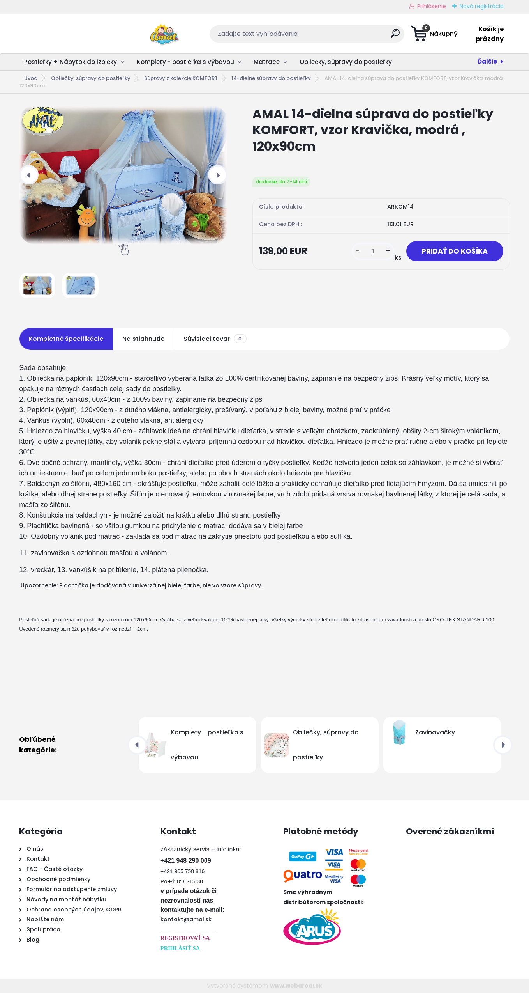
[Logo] (67, 33)
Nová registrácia (482, 6)
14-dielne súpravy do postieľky (271, 78)
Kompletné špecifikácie (66, 338)
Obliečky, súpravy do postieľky (346, 62)
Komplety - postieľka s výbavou (185, 62)
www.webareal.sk (296, 985)
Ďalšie (487, 61)
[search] (341, 36)
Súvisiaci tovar (214, 339)
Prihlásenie (431, 6)
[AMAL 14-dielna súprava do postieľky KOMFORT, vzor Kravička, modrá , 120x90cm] (123, 175)
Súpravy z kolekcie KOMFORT (181, 78)
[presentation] (29, 174)
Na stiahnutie (143, 338)
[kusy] (373, 251)
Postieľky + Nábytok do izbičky (70, 62)
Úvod (30, 78)
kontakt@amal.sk (186, 919)
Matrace (267, 62)
